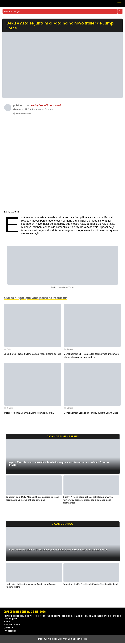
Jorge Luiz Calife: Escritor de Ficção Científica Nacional (90, 584)
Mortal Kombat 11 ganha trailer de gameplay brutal (29, 413)
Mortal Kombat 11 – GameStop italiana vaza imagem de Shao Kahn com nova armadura (91, 356)
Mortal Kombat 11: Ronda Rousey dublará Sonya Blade (91, 413)
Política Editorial (12, 624)
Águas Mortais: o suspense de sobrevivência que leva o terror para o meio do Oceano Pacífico (59, 464)
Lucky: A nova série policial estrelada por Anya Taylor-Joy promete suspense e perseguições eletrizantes (88, 500)
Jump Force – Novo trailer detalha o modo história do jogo (32, 354)
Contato (8, 627)
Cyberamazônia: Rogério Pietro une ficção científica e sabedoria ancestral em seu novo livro (58, 549)
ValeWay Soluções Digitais (72, 638)
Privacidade (10, 630)
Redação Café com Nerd (46, 105)
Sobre (7, 621)
